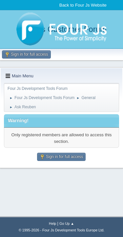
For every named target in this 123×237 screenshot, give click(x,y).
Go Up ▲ (66, 223)
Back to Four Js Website (83, 5)
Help (52, 223)
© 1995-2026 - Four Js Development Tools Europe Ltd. (61, 230)
